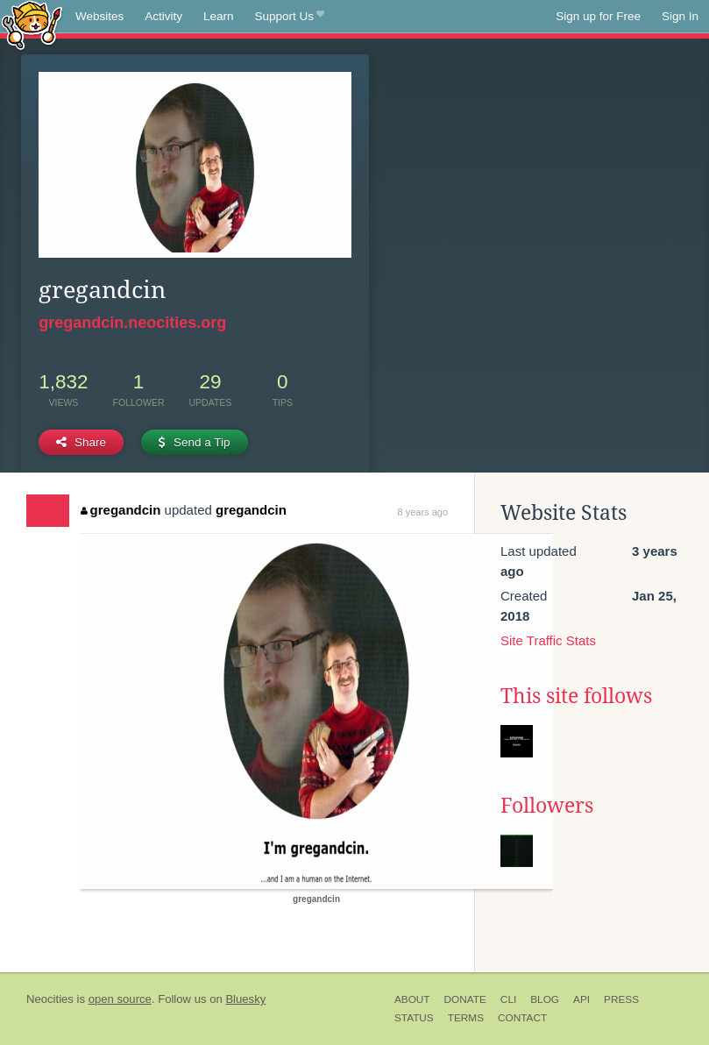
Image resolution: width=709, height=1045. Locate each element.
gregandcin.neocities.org (132, 322)
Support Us (289, 17)
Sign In (680, 16)
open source (120, 999)
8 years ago (423, 512)
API (581, 999)
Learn (218, 16)
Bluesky (245, 999)
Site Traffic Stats (548, 640)
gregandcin (120, 509)
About (412, 999)
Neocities (50, 999)
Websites (99, 16)
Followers (546, 805)
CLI (508, 999)
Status (414, 1018)
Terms (466, 1018)
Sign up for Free (598, 16)
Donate (465, 999)
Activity (163, 16)
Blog (544, 999)
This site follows (576, 696)
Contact (522, 1018)
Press (621, 999)
